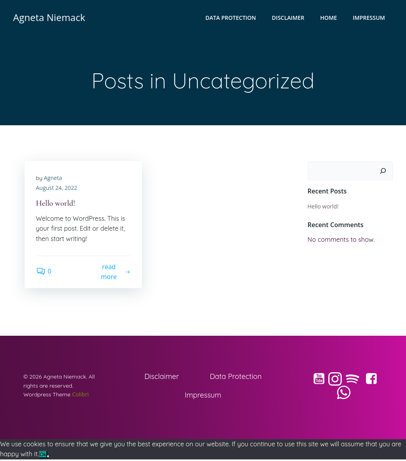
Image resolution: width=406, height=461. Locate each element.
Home (329, 18)
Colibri (81, 396)
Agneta (53, 178)
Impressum (369, 18)
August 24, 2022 (57, 189)
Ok (43, 456)
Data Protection (231, 18)
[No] (48, 458)
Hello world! (322, 206)
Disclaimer (288, 18)
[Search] (383, 171)
